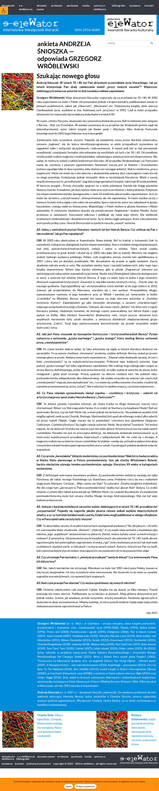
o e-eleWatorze (25, 7)
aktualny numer (42, 7)
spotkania (72, 5)
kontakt (149, 5)
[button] (4, 11)
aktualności (8, 5)
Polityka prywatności (85, 786)
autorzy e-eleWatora (100, 7)
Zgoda (68, 786)
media (85, 5)
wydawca (134, 5)
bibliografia (118, 5)
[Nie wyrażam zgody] (155, 784)
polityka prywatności (38, 763)
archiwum (56, 5)
